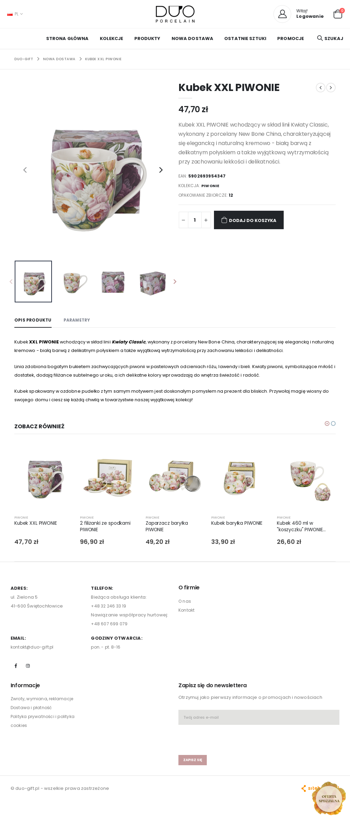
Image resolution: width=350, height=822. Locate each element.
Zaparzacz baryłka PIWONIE (168, 532)
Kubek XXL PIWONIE (103, 59)
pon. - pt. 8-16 (106, 652)
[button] (338, 13)
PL (12, 14)
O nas (185, 606)
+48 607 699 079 (109, 629)
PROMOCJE (290, 38)
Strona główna (67, 38)
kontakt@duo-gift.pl (33, 652)
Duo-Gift (23, 59)
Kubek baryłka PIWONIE (239, 528)
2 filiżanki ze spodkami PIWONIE (107, 532)
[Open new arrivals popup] (329, 798)
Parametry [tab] (80, 320)
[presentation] (25, 169)
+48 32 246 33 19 (110, 611)
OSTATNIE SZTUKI (245, 38)
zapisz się (194, 766)
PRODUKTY (147, 38)
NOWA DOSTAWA (193, 38)
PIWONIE (211, 185)
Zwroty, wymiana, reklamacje (44, 704)
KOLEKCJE (111, 38)
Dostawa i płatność (32, 713)
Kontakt (187, 615)
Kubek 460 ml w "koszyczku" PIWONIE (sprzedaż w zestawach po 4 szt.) (303, 532)
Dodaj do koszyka (254, 220)
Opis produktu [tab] (34, 320)
